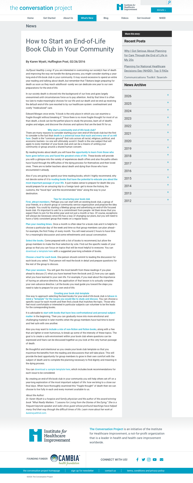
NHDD (162, 18)
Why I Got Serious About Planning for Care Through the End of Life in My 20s (145, 55)
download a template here (39, 251)
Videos (124, 18)
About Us (68, 18)
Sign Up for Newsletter (82, 470)
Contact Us (110, 470)
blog (106, 18)
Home (30, 18)
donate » (161, 10)
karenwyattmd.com (36, 413)
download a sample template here (52, 369)
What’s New (87, 18)
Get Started (49, 18)
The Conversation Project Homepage (41, 470)
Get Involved (143, 18)
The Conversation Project (41, 7)
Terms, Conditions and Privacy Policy (145, 470)
